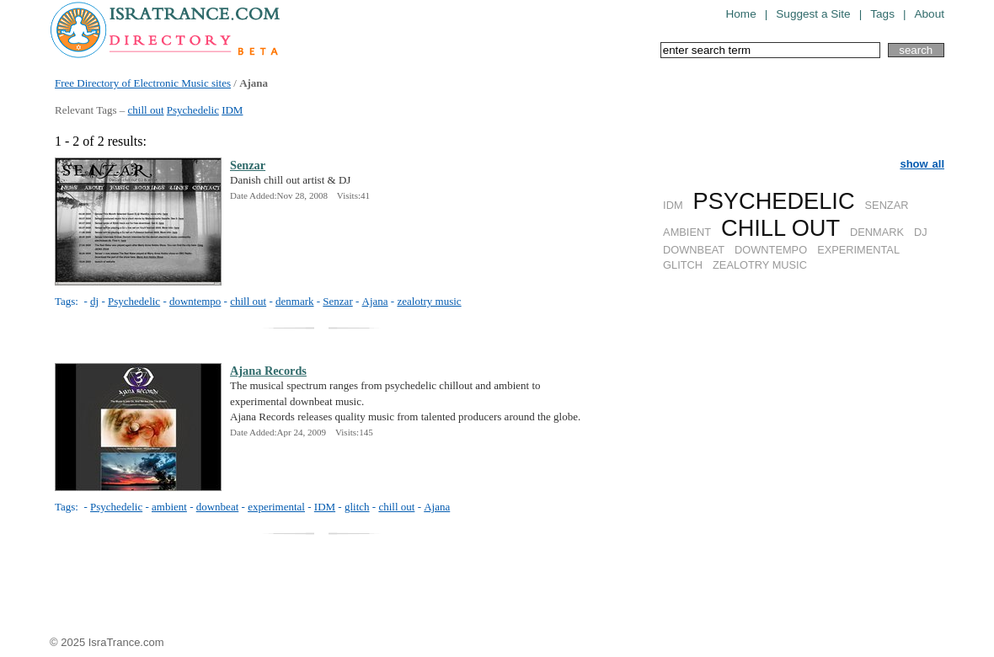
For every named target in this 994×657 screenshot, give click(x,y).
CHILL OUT (780, 228)
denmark (294, 301)
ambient (169, 506)
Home (740, 14)
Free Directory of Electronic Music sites (143, 83)
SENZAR (887, 205)
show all (922, 164)
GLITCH (683, 265)
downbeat (217, 506)
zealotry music (429, 301)
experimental (276, 506)
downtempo (195, 301)
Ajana (375, 301)
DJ (920, 232)
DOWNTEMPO (771, 249)
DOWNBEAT (693, 249)
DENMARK (877, 232)
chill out (146, 110)
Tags (882, 14)
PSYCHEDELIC (774, 201)
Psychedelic (193, 110)
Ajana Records (268, 370)
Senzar (247, 165)
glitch (357, 506)
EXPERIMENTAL (858, 249)
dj (94, 301)
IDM (232, 110)
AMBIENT (687, 232)
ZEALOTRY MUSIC (760, 265)
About (929, 14)
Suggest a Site (813, 14)
